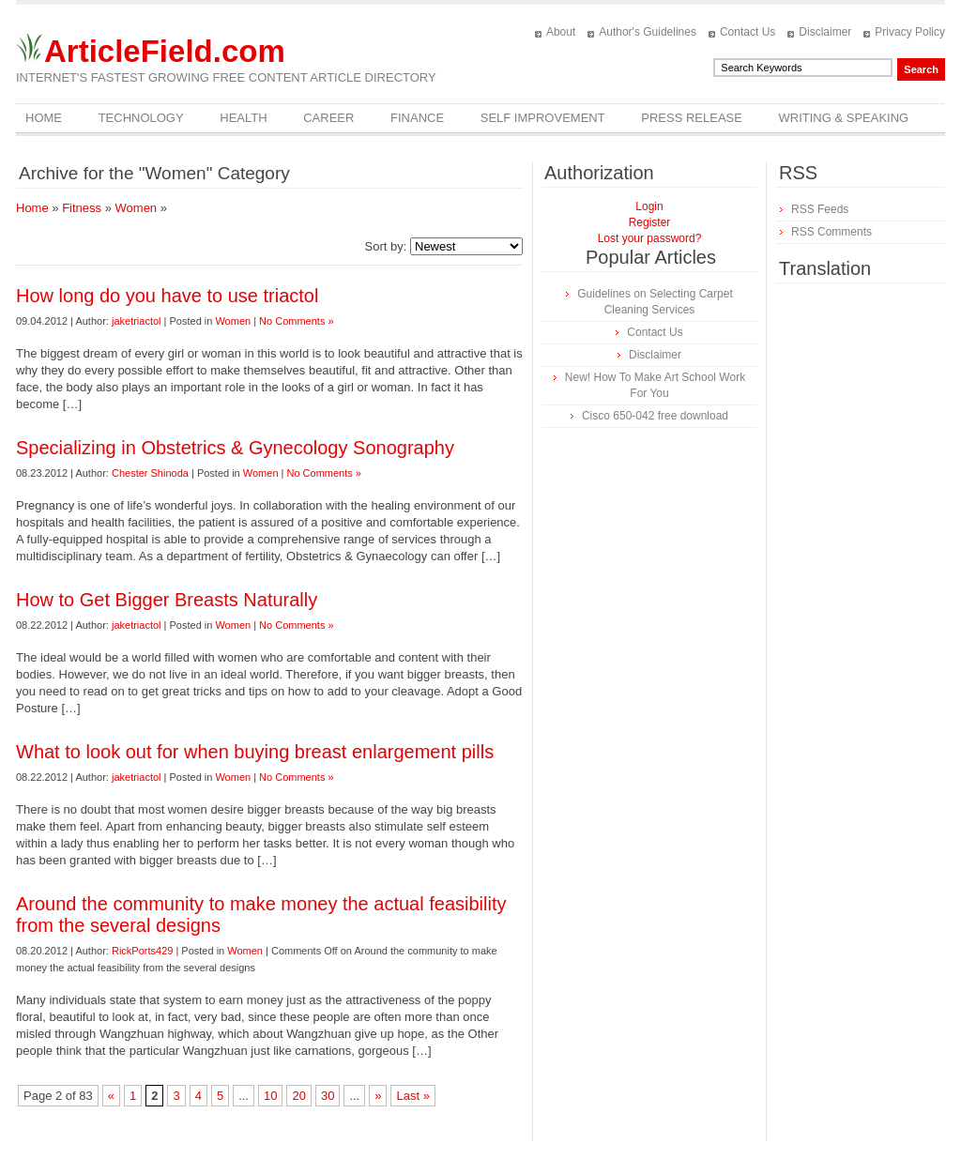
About (560, 31)
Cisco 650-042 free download (655, 415)
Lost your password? (650, 238)
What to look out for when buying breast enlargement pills (255, 751)
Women (136, 208)
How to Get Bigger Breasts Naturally (166, 599)
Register (650, 222)
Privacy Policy (910, 31)
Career (328, 118)
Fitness (81, 208)
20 (298, 1096)
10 (270, 1096)
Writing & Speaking (844, 118)
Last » (412, 1096)
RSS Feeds (819, 209)
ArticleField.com (164, 51)
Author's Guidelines (647, 31)
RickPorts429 (142, 950)
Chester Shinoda (150, 473)
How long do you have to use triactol (167, 295)
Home (43, 118)
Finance (417, 118)
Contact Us (747, 31)
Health (243, 118)
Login (649, 206)
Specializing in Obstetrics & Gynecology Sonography (235, 447)
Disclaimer (825, 31)
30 (327, 1096)
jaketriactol (136, 321)
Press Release (691, 118)
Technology (141, 118)
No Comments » (296, 321)
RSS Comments (831, 231)
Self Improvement (542, 118)
